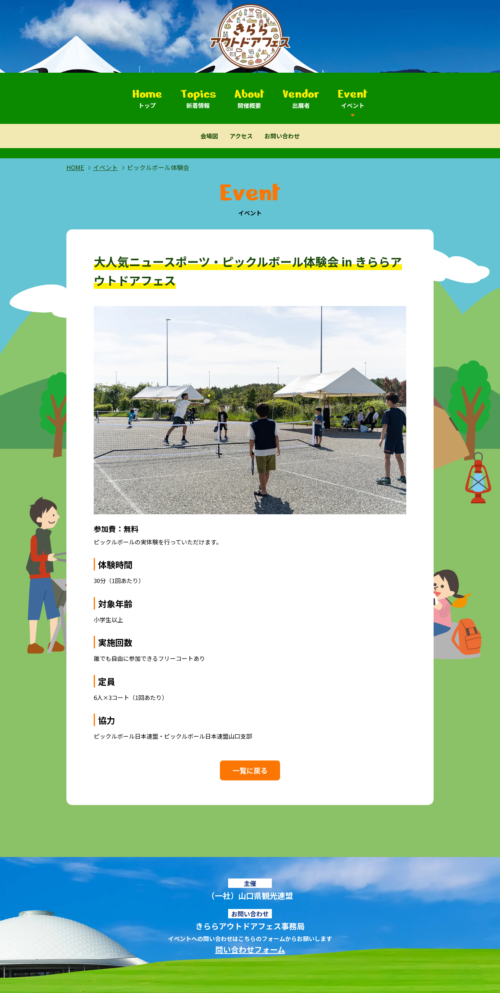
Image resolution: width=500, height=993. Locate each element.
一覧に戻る (250, 770)
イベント (105, 167)
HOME (75, 167)
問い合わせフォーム (250, 949)
